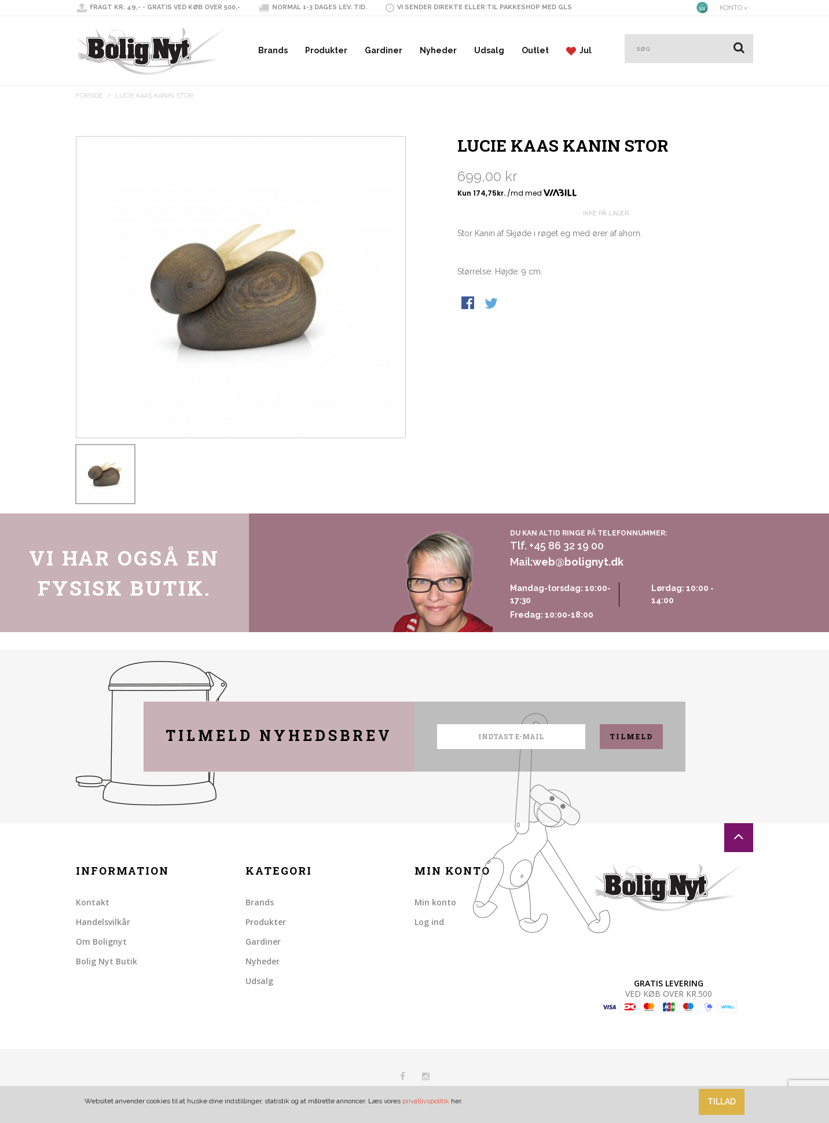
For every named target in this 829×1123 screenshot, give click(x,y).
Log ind (429, 921)
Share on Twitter (492, 303)
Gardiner (383, 50)
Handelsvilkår (103, 921)
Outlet (535, 50)
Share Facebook (468, 303)
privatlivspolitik (425, 1101)
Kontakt (92, 902)
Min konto (435, 902)
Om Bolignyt (101, 941)
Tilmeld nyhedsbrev (279, 735)
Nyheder (438, 50)
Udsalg (489, 50)
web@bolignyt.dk (578, 562)
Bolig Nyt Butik (106, 961)
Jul (579, 51)
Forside (89, 96)
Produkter (326, 50)
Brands (273, 50)
